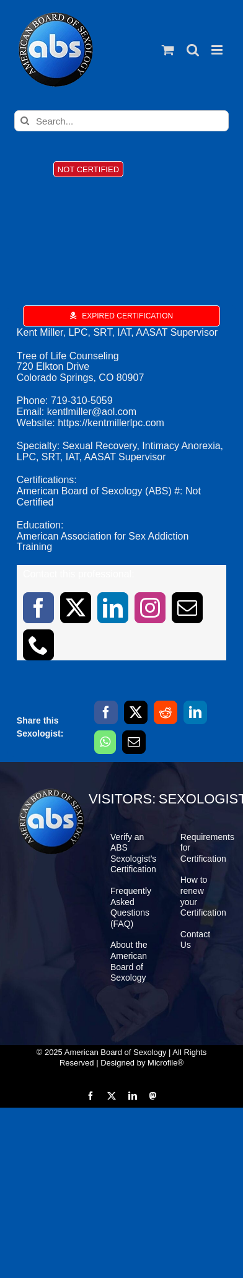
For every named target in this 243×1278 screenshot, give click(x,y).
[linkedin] (112, 607)
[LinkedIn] (195, 712)
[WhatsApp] (105, 742)
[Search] (24, 120)
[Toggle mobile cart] (168, 49)
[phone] (38, 644)
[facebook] (38, 607)
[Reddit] (165, 712)
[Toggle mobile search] (193, 49)
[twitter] (75, 607)
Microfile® (165, 1062)
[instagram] (150, 607)
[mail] (187, 607)
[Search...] (121, 120)
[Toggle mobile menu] (217, 49)
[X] (136, 712)
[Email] (134, 742)
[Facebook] (106, 712)
